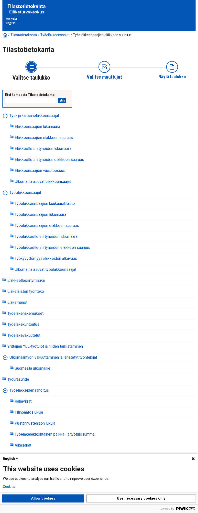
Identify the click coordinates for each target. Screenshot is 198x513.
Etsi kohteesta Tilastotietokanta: (30, 95)
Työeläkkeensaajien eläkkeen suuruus (102, 35)
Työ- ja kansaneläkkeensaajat (34, 115)
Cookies (9, 487)
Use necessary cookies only (141, 498)
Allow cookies (43, 498)
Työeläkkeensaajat (55, 35)
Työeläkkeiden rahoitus (29, 390)
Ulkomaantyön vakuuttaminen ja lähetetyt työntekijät (53, 357)
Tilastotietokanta (24, 35)
